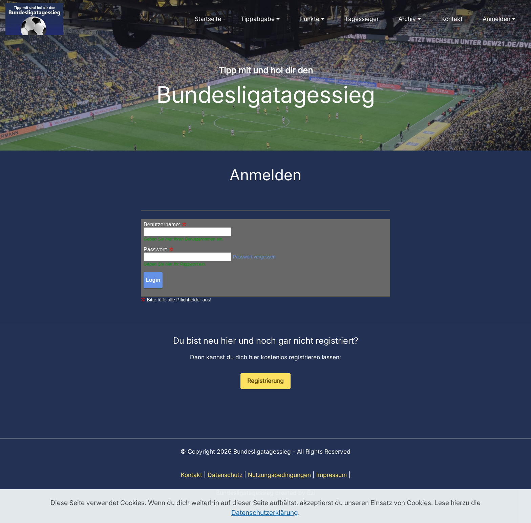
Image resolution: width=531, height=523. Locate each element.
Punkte (309, 18)
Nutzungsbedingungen (279, 482)
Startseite (208, 18)
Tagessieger (362, 18)
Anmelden (496, 18)
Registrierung (265, 388)
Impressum (331, 482)
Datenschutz (225, 482)
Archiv (407, 18)
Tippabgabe (258, 18)
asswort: (155, 249)
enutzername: (162, 224)
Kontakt (452, 18)
